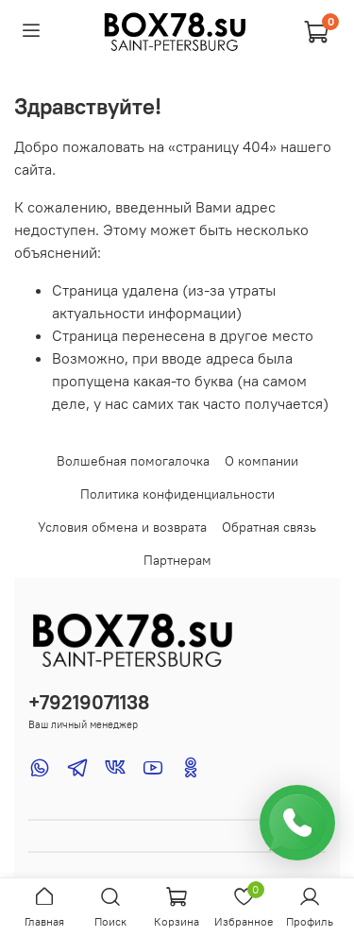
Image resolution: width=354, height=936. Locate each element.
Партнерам (177, 560)
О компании (261, 460)
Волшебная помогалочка (133, 460)
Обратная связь (269, 527)
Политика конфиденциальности (177, 493)
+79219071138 (88, 702)
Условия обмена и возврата (122, 527)
